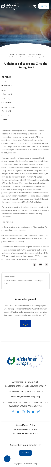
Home (12, 54)
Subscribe (25, 453)
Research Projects (35, 54)
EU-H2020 (6, 111)
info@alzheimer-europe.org (28, 396)
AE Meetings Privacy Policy (25, 429)
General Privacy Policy (25, 425)
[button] (29, 7)
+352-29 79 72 (36, 391)
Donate (44, 6)
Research (22, 54)
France (4, 119)
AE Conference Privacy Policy (25, 433)
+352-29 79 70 (17, 391)
